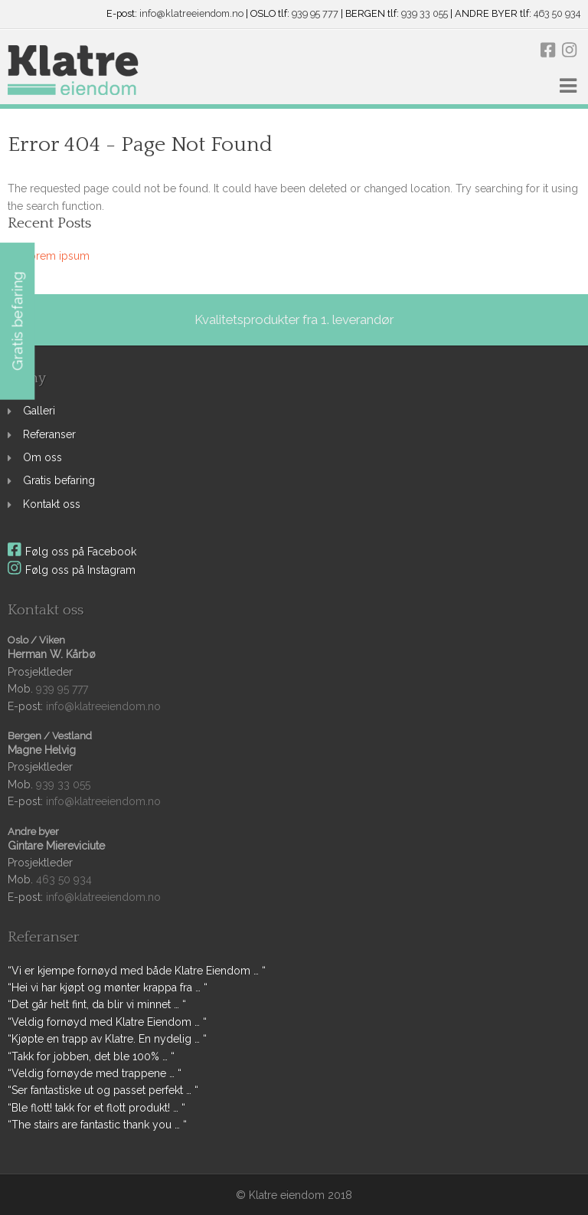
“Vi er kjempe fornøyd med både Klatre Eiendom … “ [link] (137, 970)
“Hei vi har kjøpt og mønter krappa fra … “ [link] (107, 987)
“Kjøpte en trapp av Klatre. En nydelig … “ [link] (107, 1039)
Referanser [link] (49, 434)
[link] (73, 71)
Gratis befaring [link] (59, 480)
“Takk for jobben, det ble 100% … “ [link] (91, 1056)
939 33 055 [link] (424, 14)
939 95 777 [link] (315, 14)
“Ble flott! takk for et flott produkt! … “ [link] (96, 1108)
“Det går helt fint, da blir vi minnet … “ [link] (97, 1004)
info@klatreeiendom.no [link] (191, 14)
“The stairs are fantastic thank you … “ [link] (97, 1124)
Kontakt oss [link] (51, 504)
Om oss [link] (42, 457)
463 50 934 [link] (557, 14)
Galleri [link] (39, 410)
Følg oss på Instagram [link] (72, 570)
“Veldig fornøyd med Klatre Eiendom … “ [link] (107, 1022)
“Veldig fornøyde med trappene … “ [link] (94, 1073)
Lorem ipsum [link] (56, 256)
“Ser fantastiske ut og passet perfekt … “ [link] (103, 1090)
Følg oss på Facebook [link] (72, 551)
